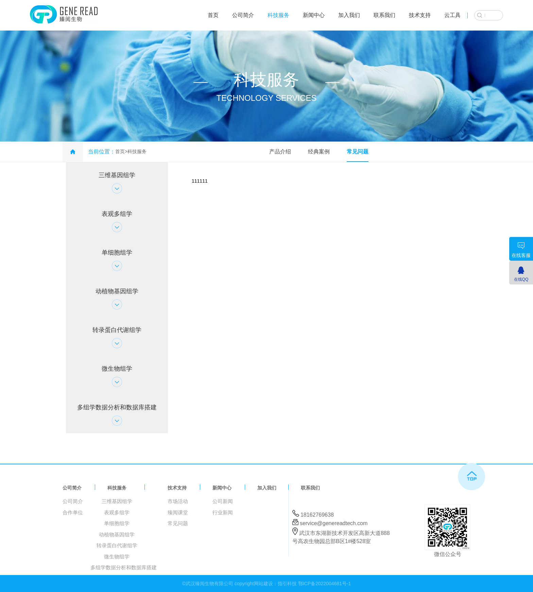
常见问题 (357, 151)
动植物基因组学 (117, 534)
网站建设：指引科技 (275, 583)
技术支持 (420, 15)
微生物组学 (117, 556)
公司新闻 (222, 501)
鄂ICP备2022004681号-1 (324, 583)
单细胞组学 (117, 523)
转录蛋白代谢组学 (117, 545)
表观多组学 (117, 512)
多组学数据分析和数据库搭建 (123, 567)
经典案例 (319, 151)
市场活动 (178, 501)
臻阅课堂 (178, 512)
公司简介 (243, 15)
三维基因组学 (117, 501)
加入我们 (349, 15)
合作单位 (73, 512)
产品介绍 (280, 151)
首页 (213, 15)
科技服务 (278, 15)
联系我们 (384, 15)
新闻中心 (314, 15)
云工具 (452, 15)
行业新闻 (222, 512)
